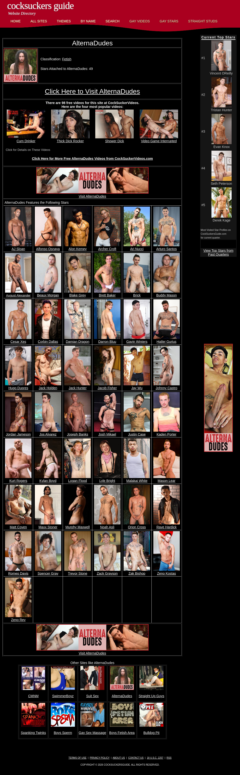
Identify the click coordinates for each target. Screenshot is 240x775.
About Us (119, 758)
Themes (64, 21)
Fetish (66, 59)
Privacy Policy (99, 758)
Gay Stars (169, 21)
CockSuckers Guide (40, 5)
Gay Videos (139, 21)
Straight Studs (202, 21)
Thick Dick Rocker (70, 139)
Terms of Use (77, 758)
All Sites (38, 21)
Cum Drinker (26, 139)
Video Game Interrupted (159, 139)
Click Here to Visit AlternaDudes (92, 91)
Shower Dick (114, 139)
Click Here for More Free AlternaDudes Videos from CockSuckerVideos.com (92, 158)
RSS (169, 758)
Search (113, 21)
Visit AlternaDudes (92, 194)
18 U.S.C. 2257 (155, 758)
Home (16, 21)
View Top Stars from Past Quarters (219, 252)
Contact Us (136, 758)
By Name (88, 21)
